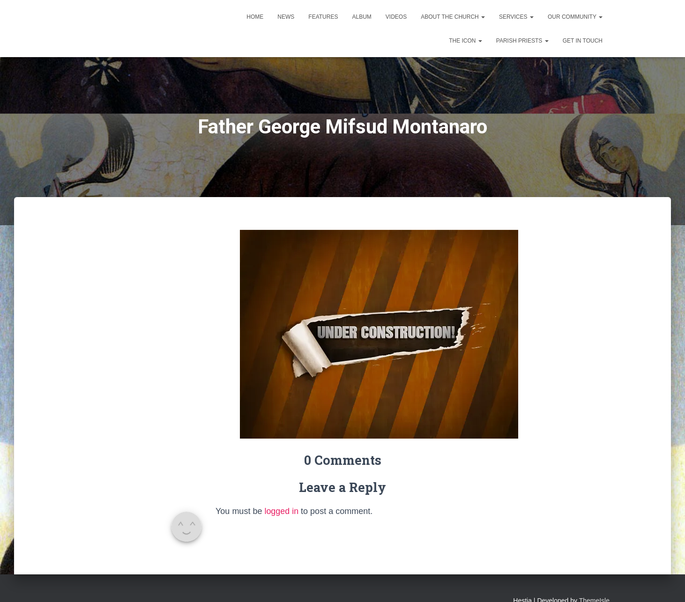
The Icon (465, 40)
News (285, 17)
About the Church (453, 17)
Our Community (575, 17)
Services (516, 17)
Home (254, 17)
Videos (396, 17)
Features (323, 17)
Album (361, 17)
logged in (281, 511)
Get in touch (583, 40)
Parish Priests (522, 40)
